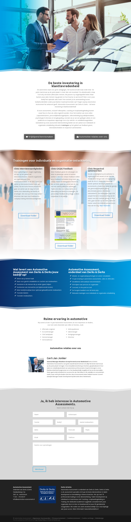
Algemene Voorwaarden (41, 518)
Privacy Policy (42, 520)
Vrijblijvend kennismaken (41, 136)
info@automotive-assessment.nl (24, 499)
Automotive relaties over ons (93, 136)
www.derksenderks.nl (91, 509)
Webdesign (99, 518)
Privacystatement (59, 518)
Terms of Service (53, 520)
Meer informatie (104, 206)
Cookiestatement (73, 518)
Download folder (29, 215)
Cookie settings (88, 518)
